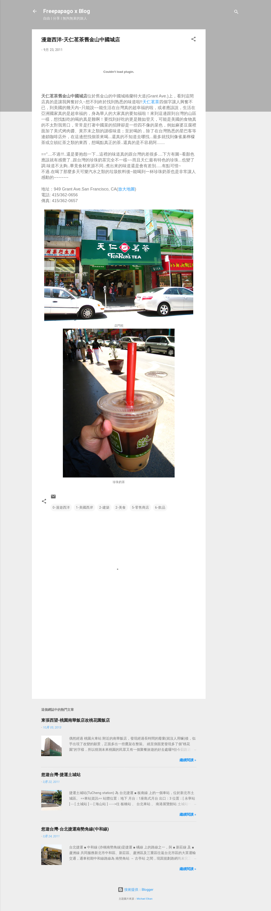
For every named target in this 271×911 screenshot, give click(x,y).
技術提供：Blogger (135, 890)
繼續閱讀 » (188, 760)
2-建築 (104, 507)
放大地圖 (126, 189)
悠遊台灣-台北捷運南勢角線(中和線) (75, 829)
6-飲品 (160, 507)
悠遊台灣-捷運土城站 (61, 774)
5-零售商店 (140, 507)
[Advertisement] (224, 99)
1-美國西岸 (84, 507)
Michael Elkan (144, 898)
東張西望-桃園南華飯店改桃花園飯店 (75, 720)
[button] (193, 39)
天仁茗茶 (150, 102)
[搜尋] (236, 13)
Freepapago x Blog (66, 11)
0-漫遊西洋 (61, 507)
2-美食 (120, 507)
